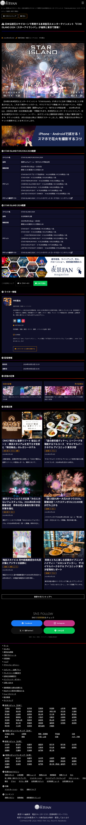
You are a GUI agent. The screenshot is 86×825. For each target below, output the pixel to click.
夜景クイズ (63, 775)
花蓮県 (18, 750)
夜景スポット (9, 775)
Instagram (59, 623)
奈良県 (7, 720)
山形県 (63, 708)
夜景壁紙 (20, 798)
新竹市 (51, 744)
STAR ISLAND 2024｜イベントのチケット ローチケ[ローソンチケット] (47, 198)
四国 (56, 737)
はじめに (7, 649)
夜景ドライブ (31, 789)
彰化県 (51, 747)
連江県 (51, 750)
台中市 (74, 744)
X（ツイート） (23, 283)
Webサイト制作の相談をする (14, 691)
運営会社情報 (8, 652)
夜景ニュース (31, 775)
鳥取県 (29, 720)
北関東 (24, 734)
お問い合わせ (8, 683)
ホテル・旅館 (23, 781)
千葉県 (74, 711)
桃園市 (29, 744)
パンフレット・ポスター (12, 679)
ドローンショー (74, 778)
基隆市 (40, 744)
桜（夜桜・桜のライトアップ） (16, 778)
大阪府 (40, 717)
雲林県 (40, 761)
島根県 (40, 720)
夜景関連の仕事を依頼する (13, 688)
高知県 (40, 723)
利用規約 (7, 658)
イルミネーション (36, 778)
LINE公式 (59, 631)
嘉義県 (51, 761)
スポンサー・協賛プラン (12, 670)
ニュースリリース (10, 694)
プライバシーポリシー (11, 665)
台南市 (7, 747)
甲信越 (57, 734)
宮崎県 (29, 726)
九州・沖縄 (76, 737)
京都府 (51, 717)
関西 (23, 737)
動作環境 (7, 697)
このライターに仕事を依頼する (25, 349)
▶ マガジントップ (9, 16)
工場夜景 (20, 775)
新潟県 (7, 714)
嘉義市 (7, 767)
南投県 (63, 747)
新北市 (18, 744)
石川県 (51, 714)
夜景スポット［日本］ (13, 705)
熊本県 (7, 726)
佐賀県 (63, 723)
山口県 (74, 720)
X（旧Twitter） (27, 630)
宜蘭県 (7, 750)
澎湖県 (29, 750)
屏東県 (29, 747)
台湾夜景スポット (37, 781)
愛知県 (74, 714)
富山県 (40, 714)
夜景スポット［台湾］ (13, 741)
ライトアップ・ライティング (55, 778)
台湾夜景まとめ (67, 781)
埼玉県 (63, 711)
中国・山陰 (42, 737)
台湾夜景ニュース (53, 781)
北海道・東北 (9, 734)
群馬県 (29, 711)
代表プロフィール (10, 655)
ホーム (6, 646)
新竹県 (63, 744)
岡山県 (51, 720)
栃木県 (18, 711)
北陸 (73, 734)
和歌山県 (19, 720)
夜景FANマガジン (12, 772)
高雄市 (18, 747)
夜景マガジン (9, 798)
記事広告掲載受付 (10, 676)
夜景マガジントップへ (43, 597)
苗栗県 (74, 747)
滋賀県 (74, 717)
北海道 (7, 708)
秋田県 (51, 708)
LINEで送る (40, 283)
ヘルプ (6, 662)
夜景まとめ (43, 775)
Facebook (27, 623)
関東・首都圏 (43, 734)
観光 (6, 781)
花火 (71, 775)
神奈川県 (52, 711)
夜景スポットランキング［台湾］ (18, 755)
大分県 (18, 726)
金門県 (40, 750)
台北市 (7, 744)
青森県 (18, 708)
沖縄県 (51, 726)
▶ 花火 (22, 16)
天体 (84, 778)
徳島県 (7, 723)
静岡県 (18, 717)
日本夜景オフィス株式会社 (37, 818)
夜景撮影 (53, 775)
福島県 (74, 708)
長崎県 (74, 723)
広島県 (63, 720)
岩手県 (29, 708)
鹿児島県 (41, 726)
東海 (6, 737)
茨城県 (7, 711)
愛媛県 (29, 723)
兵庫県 (63, 717)
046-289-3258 (42, 814)
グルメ (13, 781)
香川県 (18, 723)
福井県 (63, 714)
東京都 (40, 711)
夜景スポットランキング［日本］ (18, 731)
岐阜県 (7, 717)
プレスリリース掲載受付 (12, 673)
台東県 (40, 747)
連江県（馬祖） (54, 764)
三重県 (29, 717)
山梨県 (18, 714)
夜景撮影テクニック (34, 798)
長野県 (29, 714)
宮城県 (40, 708)
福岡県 (51, 723)
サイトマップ (8, 700)
